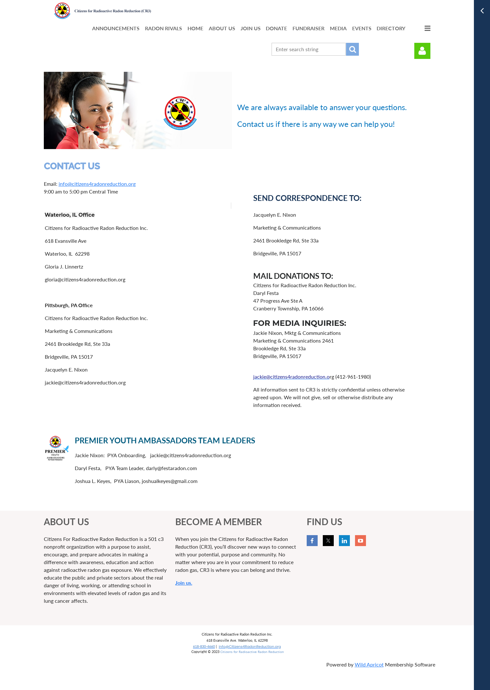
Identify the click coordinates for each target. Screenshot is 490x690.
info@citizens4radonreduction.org (97, 184)
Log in (422, 51)
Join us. (183, 583)
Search (352, 49)
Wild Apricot (369, 664)
